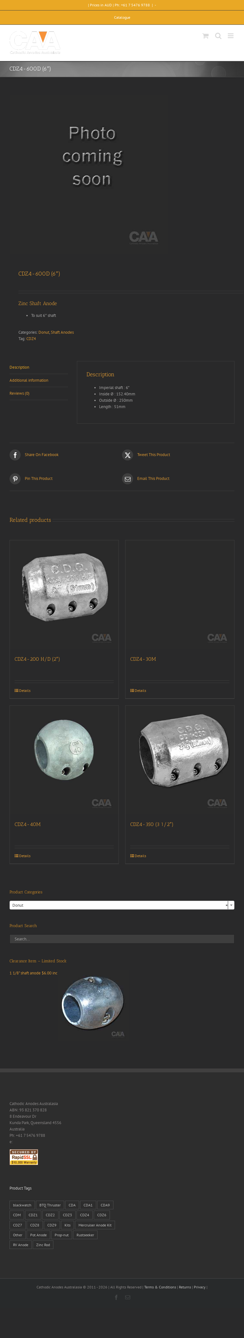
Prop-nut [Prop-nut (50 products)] (62, 1234)
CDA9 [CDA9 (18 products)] (105, 1205)
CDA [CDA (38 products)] (72, 1205)
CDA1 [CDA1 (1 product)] (88, 1205)
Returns (185, 1287)
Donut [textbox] (120, 905)
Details (24, 690)
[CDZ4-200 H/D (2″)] (64, 594)
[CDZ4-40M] (64, 760)
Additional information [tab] (29, 380)
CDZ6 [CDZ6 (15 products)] (101, 1214)
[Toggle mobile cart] (205, 35)
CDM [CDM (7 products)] (17, 1214)
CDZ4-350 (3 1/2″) (151, 824)
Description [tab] (19, 367)
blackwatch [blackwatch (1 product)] (22, 1205)
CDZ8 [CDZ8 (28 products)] (34, 1225)
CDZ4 (31, 338)
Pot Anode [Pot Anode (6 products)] (38, 1234)
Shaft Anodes (62, 332)
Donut (43, 332)
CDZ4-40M (28, 824)
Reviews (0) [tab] (20, 393)
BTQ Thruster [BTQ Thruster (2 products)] (50, 1205)
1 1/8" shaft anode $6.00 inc (69, 973)
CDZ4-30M (143, 659)
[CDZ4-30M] (179, 594)
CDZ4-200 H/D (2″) (37, 659)
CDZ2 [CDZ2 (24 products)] (50, 1214)
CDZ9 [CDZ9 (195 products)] (52, 1225)
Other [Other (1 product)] (17, 1234)
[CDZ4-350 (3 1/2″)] (179, 760)
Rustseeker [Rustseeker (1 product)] (85, 1234)
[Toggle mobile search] (218, 35)
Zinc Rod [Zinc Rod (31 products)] (43, 1244)
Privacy (200, 1287)
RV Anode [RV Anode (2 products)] (20, 1244)
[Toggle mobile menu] (231, 35)
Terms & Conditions (160, 1287)
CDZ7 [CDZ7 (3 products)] (17, 1225)
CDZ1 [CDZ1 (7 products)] (33, 1214)
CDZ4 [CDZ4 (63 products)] (84, 1214)
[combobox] (122, 905)
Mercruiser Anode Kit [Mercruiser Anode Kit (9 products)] (95, 1225)
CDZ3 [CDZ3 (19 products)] (67, 1214)
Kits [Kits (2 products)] (67, 1225)
